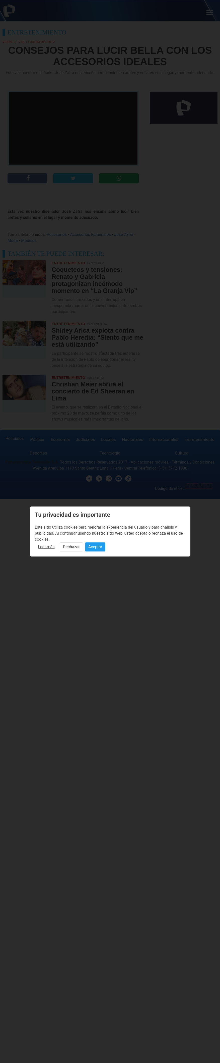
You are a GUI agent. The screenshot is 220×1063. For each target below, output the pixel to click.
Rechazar (71, 546)
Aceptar (95, 546)
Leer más (46, 546)
